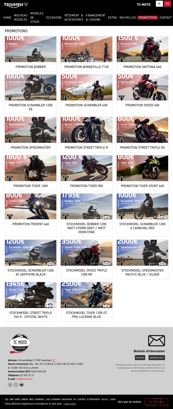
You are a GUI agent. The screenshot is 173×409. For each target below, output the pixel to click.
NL (159, 3)
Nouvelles (128, 18)
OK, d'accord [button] (156, 401)
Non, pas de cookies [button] (129, 401)
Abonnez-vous (157, 357)
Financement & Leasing (95, 17)
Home (7, 18)
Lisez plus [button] (70, 403)
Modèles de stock (37, 17)
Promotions (148, 18)
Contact (166, 18)
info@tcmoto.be (24, 379)
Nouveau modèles (21, 17)
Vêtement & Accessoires (73, 17)
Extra (112, 18)
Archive (140, 357)
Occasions (54, 18)
